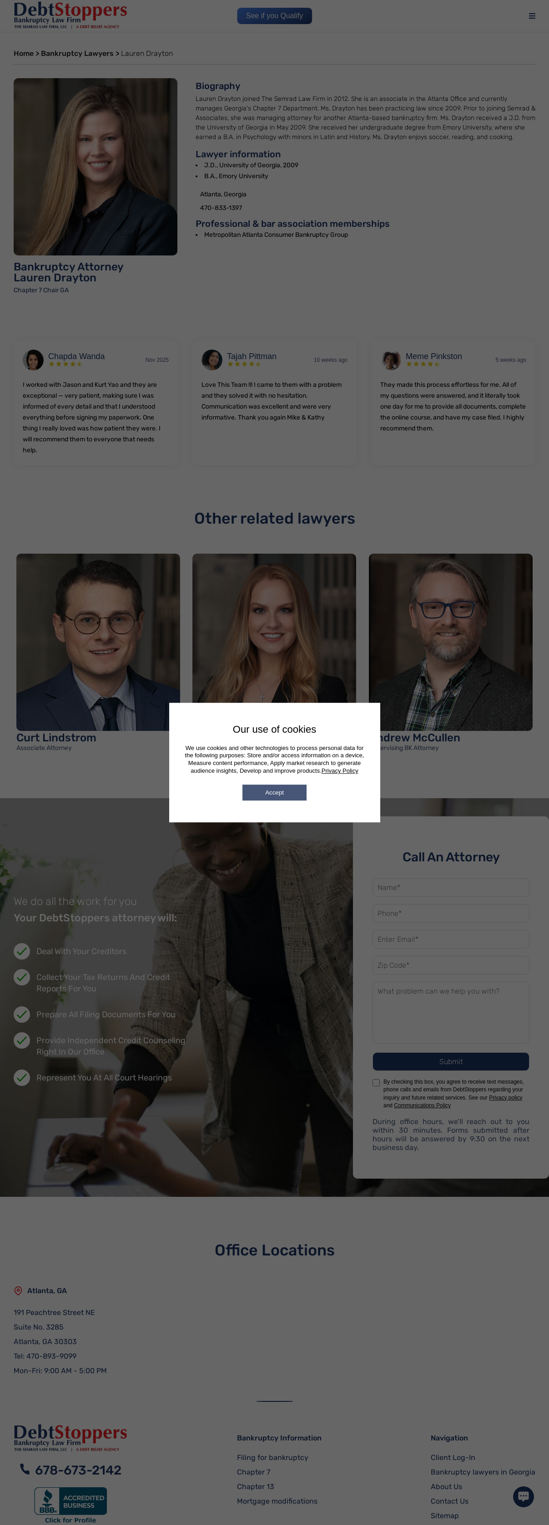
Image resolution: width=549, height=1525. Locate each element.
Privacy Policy (340, 770)
